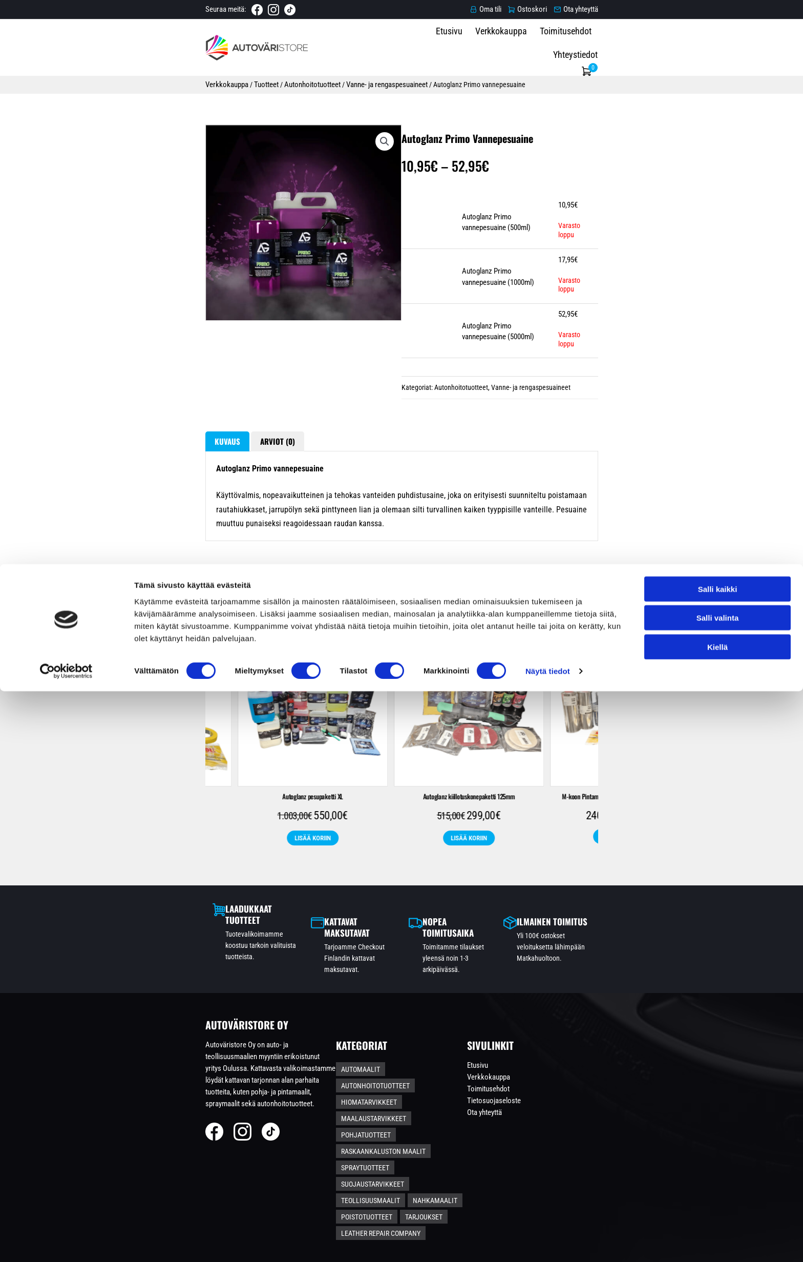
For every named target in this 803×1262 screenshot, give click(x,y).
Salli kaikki (717, 1159)
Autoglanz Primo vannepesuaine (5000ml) (523, 354)
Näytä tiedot (547, 1241)
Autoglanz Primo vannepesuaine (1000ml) (523, 308)
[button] (354, 158)
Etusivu (480, 46)
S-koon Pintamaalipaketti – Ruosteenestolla (636, 868)
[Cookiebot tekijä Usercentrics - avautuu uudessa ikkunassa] (66, 1242)
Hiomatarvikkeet (385, 1125)
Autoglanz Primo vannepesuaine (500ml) (522, 262)
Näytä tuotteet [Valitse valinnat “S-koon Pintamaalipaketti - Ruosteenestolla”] (636, 908)
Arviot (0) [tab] (174, 479)
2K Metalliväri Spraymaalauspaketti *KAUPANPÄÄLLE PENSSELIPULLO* (167, 873)
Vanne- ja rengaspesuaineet (277, 81)
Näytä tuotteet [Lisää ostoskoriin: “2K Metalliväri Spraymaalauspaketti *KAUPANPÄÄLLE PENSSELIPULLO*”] (167, 919)
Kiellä (717, 1217)
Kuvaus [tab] (116, 479)
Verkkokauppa (532, 46)
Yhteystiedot (658, 46)
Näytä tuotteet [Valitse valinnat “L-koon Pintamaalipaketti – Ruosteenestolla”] (323, 908)
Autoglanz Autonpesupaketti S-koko (479, 868)
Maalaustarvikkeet (458, 1125)
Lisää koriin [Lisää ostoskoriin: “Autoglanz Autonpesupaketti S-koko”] (480, 909)
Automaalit (376, 1108)
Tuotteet (155, 81)
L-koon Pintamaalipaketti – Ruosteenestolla (323, 868)
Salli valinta (717, 1188)
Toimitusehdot (597, 46)
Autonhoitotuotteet (202, 81)
